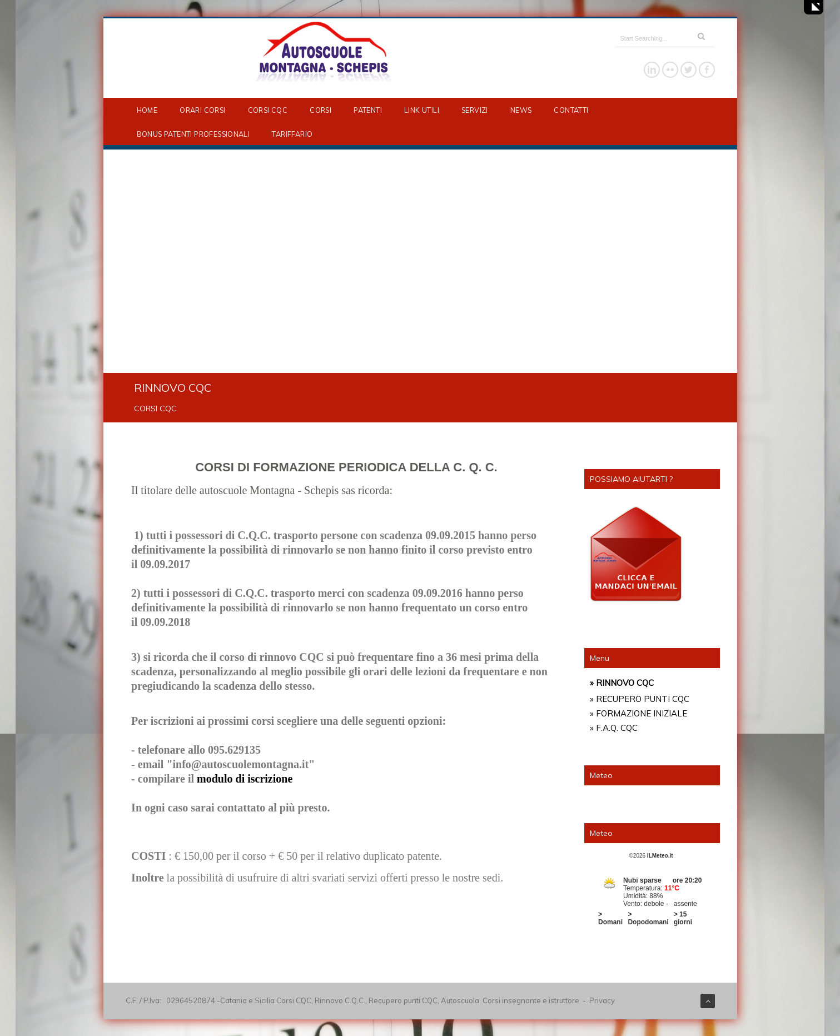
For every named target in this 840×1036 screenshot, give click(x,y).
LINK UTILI (421, 110)
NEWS (521, 110)
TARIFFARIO (292, 134)
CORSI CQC (268, 110)
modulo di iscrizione (244, 779)
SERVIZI (474, 110)
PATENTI (368, 110)
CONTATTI (571, 110)
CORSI (320, 110)
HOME (147, 110)
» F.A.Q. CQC (614, 728)
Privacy (602, 1000)
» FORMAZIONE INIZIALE (638, 713)
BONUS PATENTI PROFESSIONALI (193, 134)
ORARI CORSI (202, 110)
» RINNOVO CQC (622, 683)
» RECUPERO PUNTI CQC (639, 699)
